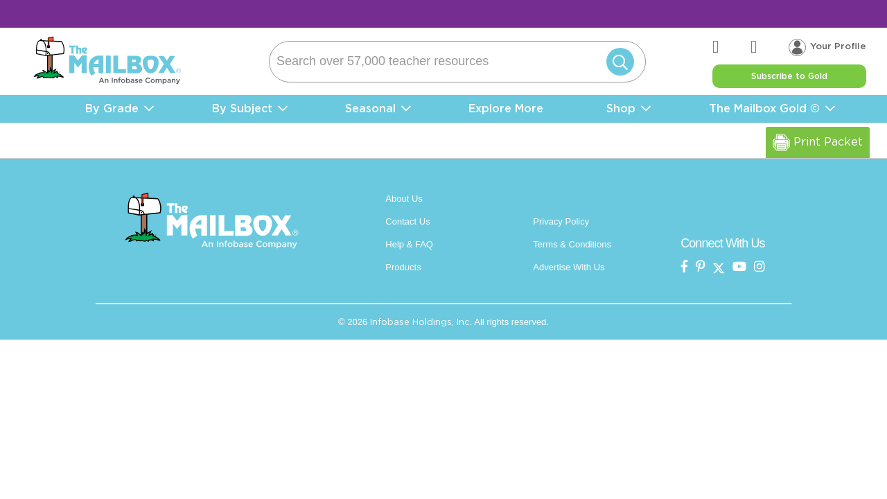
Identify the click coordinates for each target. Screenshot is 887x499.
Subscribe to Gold (789, 76)
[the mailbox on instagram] (759, 267)
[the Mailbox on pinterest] (700, 267)
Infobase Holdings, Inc (420, 322)
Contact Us (407, 221)
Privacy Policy (561, 221)
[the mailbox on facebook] (684, 267)
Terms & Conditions (572, 244)
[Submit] (617, 62)
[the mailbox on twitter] (718, 267)
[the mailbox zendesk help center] (731, 47)
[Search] (457, 62)
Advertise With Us (568, 267)
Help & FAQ (409, 244)
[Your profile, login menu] (827, 46)
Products (403, 267)
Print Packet (818, 142)
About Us (403, 198)
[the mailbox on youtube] (739, 267)
